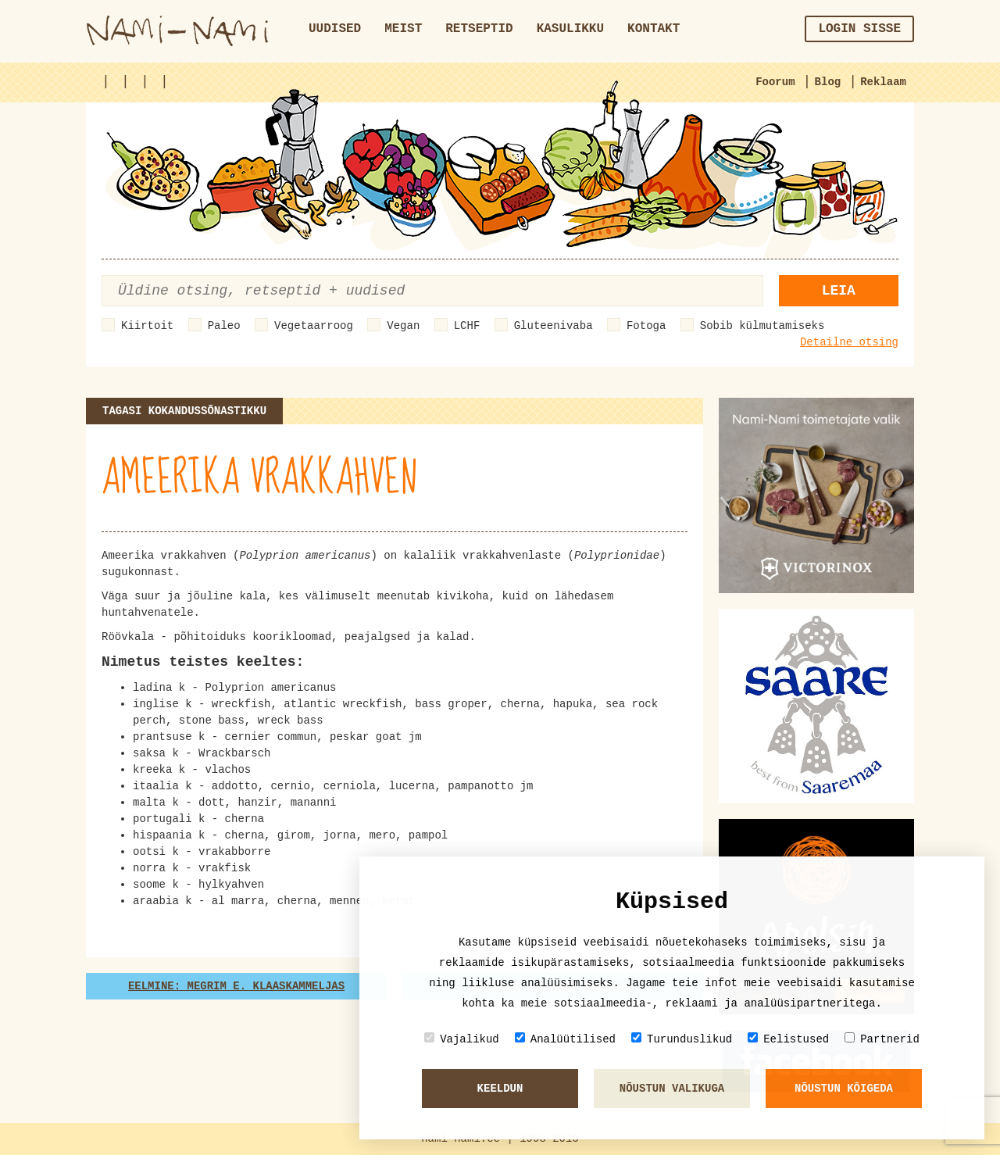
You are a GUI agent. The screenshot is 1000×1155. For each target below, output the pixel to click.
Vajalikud (461, 1039)
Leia (838, 291)
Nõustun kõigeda (844, 1088)
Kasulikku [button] (570, 29)
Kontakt (653, 29)
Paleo (224, 326)
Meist (403, 29)
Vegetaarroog (313, 326)
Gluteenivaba (553, 326)
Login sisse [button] (859, 29)
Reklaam (883, 82)
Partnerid (882, 1039)
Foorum (775, 82)
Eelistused (788, 1039)
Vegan (403, 326)
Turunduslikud (681, 1039)
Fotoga (646, 326)
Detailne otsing (849, 342)
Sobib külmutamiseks (762, 326)
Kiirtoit (147, 326)
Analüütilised (565, 1039)
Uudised (335, 29)
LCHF (467, 326)
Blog (828, 82)
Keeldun (500, 1088)
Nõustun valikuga (672, 1088)
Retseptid (478, 29)
